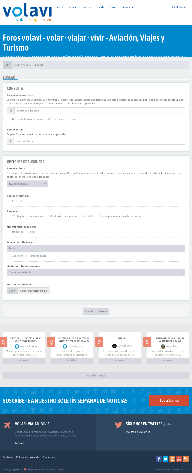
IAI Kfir (121, 338)
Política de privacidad (28, 457)
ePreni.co (38, 469)
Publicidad (8, 457)
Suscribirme (169, 400)
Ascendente (19, 255)
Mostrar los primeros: (19, 284)
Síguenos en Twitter (150, 423)
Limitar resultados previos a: (24, 266)
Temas (32, 231)
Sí (13, 200)
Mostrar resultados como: (22, 226)
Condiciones (49, 457)
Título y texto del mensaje (27, 216)
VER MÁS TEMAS (96, 375)
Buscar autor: (15, 129)
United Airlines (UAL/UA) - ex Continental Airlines (169, 339)
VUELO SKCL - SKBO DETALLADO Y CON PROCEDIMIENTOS (26, 339)
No (21, 200)
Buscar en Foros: (16, 168)
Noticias (86, 7)
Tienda (100, 7)
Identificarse (179, 7)
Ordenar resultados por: (21, 242)
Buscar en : (13, 211)
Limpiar (89, 311)
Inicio (60, 7)
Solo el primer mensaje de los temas (120, 216)
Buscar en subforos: (18, 196)
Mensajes (17, 231)
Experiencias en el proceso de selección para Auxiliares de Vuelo (73, 341)
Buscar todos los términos (27, 119)
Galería (114, 7)
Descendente (38, 255)
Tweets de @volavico (138, 431)
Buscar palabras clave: (20, 95)
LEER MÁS (24, 360)
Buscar (128, 7)
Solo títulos (88, 216)
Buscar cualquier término (62, 119)
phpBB (60, 469)
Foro (72, 7)
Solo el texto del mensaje (62, 216)
